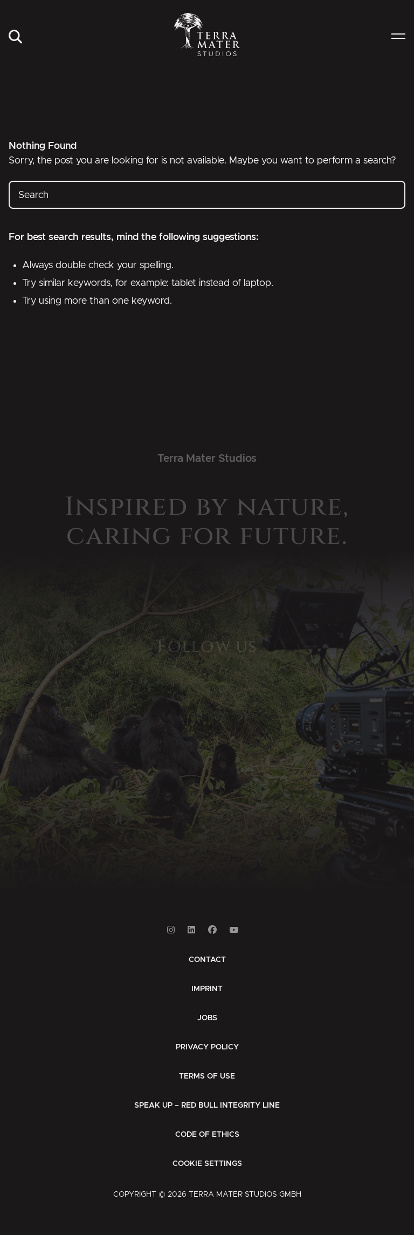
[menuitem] (15, 37)
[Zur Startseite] (207, 34)
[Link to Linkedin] (191, 929)
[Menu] (398, 37)
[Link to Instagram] (171, 929)
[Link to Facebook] (212, 929)
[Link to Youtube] (234, 929)
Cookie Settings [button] (207, 1164)
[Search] (15, 37)
